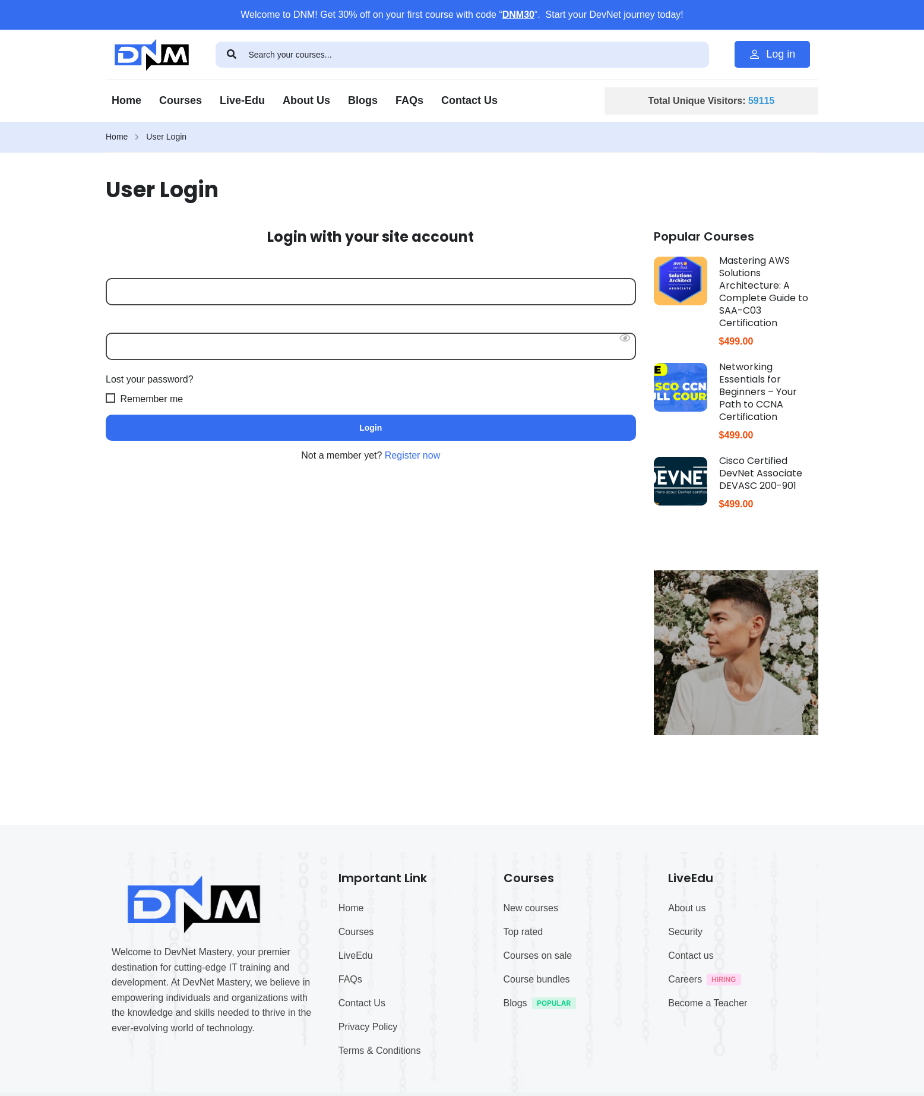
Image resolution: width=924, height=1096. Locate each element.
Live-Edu (242, 100)
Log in (772, 54)
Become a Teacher (707, 1083)
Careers (707, 1060)
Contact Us (469, 100)
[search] (232, 55)
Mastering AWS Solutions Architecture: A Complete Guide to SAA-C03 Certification (763, 292)
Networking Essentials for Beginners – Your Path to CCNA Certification (758, 392)
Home (126, 100)
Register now (412, 455)
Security (685, 1011)
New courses (531, 988)
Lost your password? (150, 379)
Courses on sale (538, 1035)
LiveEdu (355, 1035)
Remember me (144, 398)
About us (686, 988)
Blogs (363, 100)
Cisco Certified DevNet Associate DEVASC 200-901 (760, 473)
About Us (306, 100)
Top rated (523, 1011)
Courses (180, 100)
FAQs (409, 100)
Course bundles (537, 1059)
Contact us (690, 1035)
